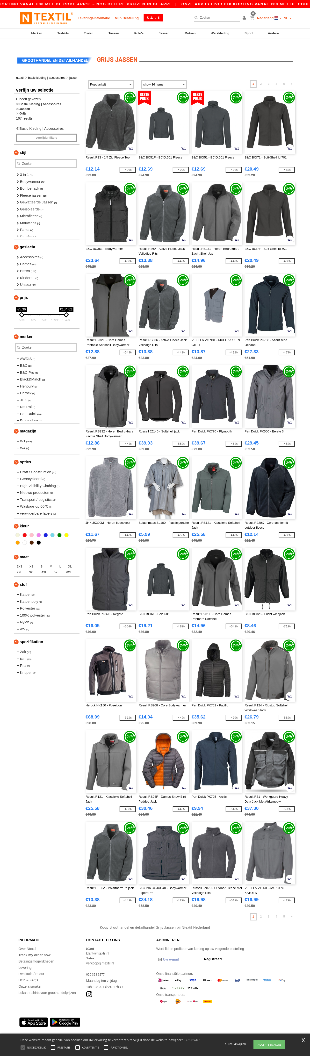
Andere (273, 33)
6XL (69, 564)
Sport (249, 33)
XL (70, 558)
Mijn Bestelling (127, 18)
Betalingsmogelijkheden (36, 953)
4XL (44, 564)
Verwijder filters (46, 129)
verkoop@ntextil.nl (100, 955)
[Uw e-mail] (178, 951)
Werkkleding (220, 33)
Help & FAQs (28, 972)
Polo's (139, 33)
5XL (56, 564)
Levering (25, 959)
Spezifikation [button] (31, 634)
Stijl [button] (23, 144)
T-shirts (63, 33)
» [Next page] (292, 75)
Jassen (164, 33)
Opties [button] (25, 454)
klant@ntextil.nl (97, 945)
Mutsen (190, 33)
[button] (245, 18)
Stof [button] (23, 576)
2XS (19, 558)
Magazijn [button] (28, 423)
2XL (19, 564)
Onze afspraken (31, 978)
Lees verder (192, 1040)
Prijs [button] (24, 289)
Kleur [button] (24, 518)
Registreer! (213, 951)
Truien (88, 33)
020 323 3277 (96, 966)
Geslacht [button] (28, 239)
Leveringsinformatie (94, 18)
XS (31, 558)
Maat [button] (24, 549)
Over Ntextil (27, 940)
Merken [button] (27, 328)
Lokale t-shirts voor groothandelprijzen (47, 984)
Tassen (113, 33)
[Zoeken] (216, 17)
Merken (36, 33)
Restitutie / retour (31, 965)
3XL (31, 564)
